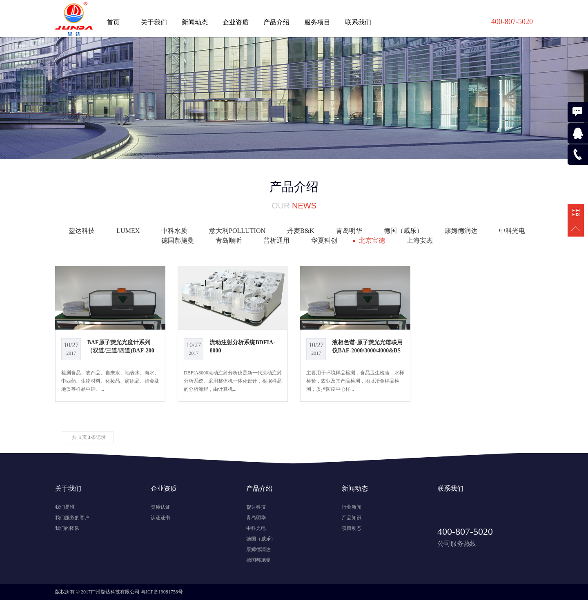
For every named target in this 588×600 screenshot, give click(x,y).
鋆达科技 (82, 230)
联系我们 (358, 22)
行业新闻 (351, 507)
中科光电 (512, 230)
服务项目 (317, 22)
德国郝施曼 (177, 240)
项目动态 (351, 528)
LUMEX (128, 230)
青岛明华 (349, 230)
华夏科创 (324, 240)
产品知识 (351, 517)
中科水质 (174, 230)
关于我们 (154, 22)
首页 (113, 22)
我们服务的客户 (72, 517)
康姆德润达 (461, 230)
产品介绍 (276, 22)
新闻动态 (195, 22)
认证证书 (160, 517)
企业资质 (236, 22)
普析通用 (276, 240)
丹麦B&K (300, 230)
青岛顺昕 (229, 240)
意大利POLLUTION (237, 230)
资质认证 (160, 507)
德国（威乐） (403, 230)
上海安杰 (420, 240)
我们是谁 (65, 507)
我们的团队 (67, 528)
